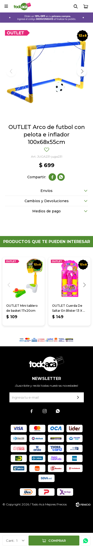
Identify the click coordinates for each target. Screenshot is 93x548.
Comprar (57, 541)
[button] (82, 71)
